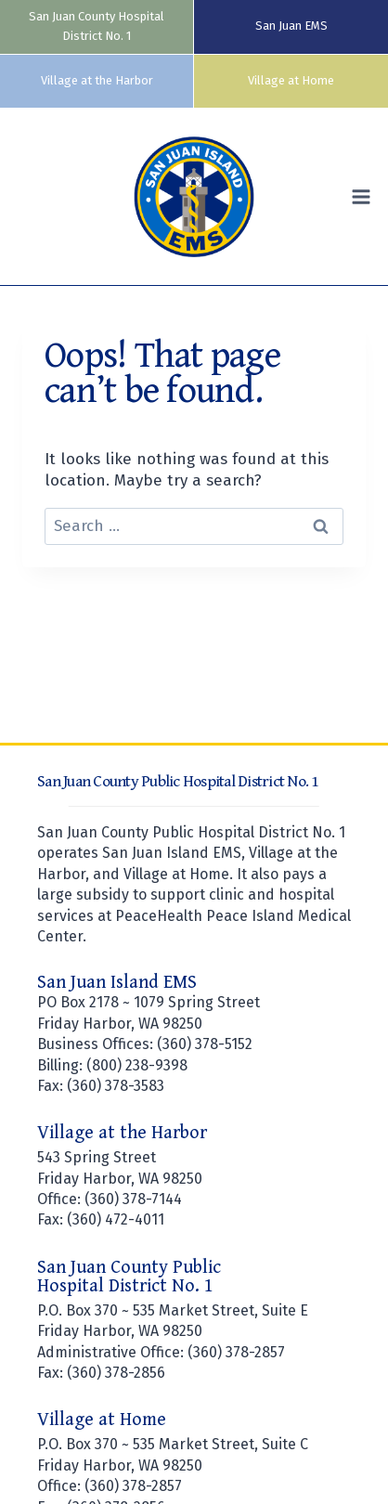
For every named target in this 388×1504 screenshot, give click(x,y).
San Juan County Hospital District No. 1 (96, 26)
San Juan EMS (291, 25)
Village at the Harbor (97, 80)
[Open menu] (365, 197)
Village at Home (291, 80)
